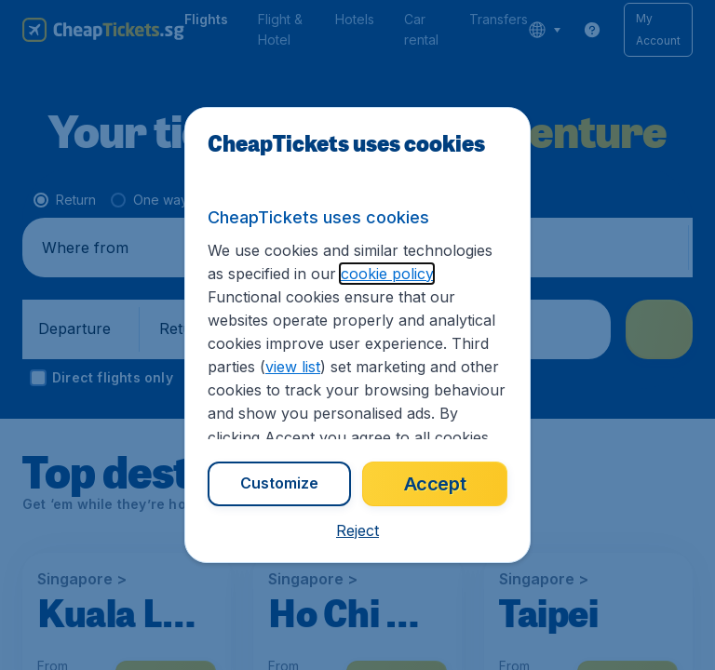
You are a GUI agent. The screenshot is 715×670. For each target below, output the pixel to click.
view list (292, 366)
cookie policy (387, 273)
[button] (357, 530)
